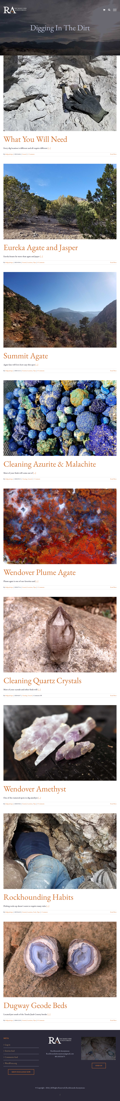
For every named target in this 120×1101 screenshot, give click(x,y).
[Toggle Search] (109, 10)
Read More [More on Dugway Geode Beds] (113, 1020)
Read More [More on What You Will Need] (113, 154)
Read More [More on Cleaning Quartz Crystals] (113, 695)
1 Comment (31, 154)
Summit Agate (25, 355)
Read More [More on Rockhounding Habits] (113, 912)
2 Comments (40, 587)
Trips (34, 262)
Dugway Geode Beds (35, 1005)
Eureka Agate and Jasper (40, 247)
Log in (7, 1044)
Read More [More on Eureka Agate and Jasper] (113, 262)
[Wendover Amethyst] (60, 743)
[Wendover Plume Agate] (60, 526)
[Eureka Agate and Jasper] (60, 201)
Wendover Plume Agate (39, 572)
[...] (49, 148)
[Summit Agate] (60, 310)
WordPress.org (11, 1063)
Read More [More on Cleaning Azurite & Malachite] (113, 479)
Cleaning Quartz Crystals (42, 680)
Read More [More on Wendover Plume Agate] (113, 587)
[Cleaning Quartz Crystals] (60, 634)
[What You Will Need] (60, 93)
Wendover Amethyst (34, 788)
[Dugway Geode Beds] (60, 959)
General (24, 154)
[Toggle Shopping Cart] (104, 10)
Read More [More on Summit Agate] (113, 371)
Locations (29, 262)
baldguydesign (9, 154)
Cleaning (24, 479)
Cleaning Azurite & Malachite (49, 464)
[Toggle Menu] (115, 10)
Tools (34, 912)
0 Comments (40, 262)
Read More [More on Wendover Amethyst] (113, 804)
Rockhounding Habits (38, 897)
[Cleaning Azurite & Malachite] (60, 418)
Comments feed (11, 1057)
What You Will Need (35, 139)
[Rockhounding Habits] (60, 851)
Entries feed (10, 1050)
